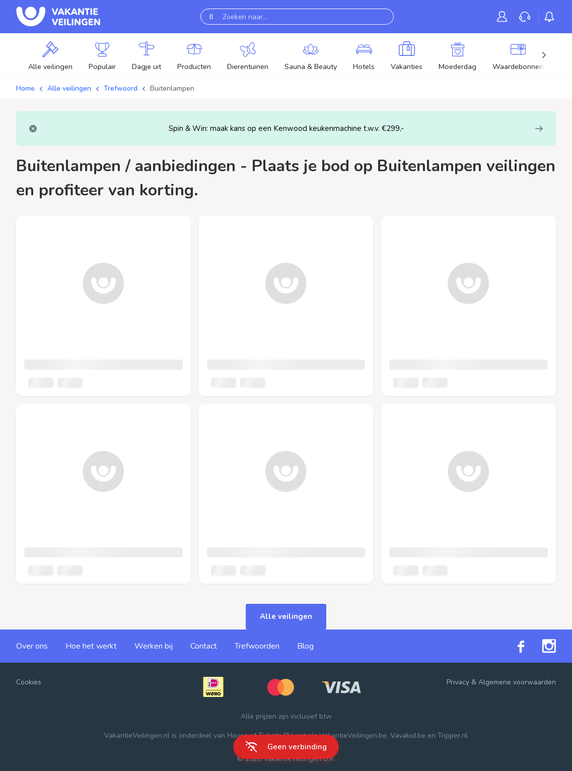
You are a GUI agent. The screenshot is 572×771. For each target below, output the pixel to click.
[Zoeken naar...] (297, 17)
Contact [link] (203, 646)
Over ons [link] (32, 646)
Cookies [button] (28, 682)
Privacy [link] (458, 682)
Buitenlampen (172, 88)
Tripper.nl (453, 735)
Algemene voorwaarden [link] (517, 682)
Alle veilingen (69, 88)
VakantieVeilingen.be (353, 735)
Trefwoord (120, 88)
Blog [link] (305, 646)
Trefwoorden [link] (257, 646)
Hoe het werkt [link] (91, 646)
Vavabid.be (407, 735)
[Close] (33, 128)
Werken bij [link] (153, 646)
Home (25, 88)
